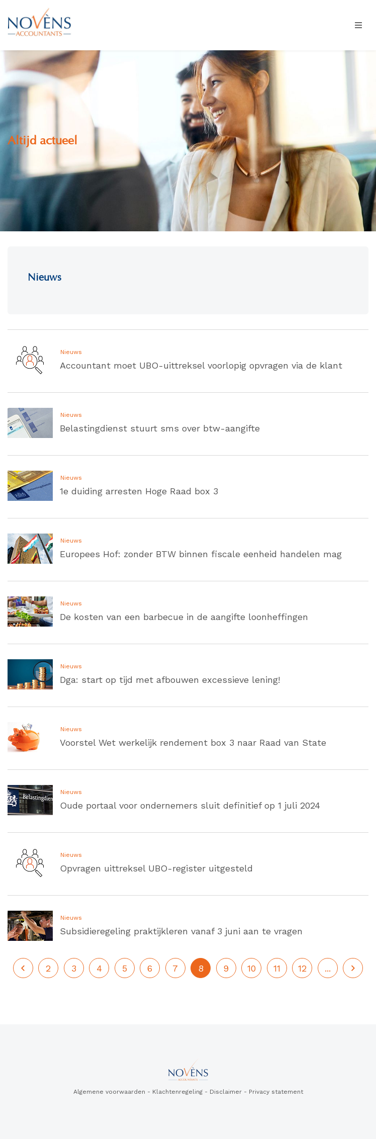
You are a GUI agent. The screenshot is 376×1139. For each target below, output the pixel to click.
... (328, 968)
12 (302, 968)
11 (276, 968)
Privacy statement (276, 1091)
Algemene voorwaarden (109, 1091)
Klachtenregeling (177, 1091)
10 (251, 968)
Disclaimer (226, 1091)
